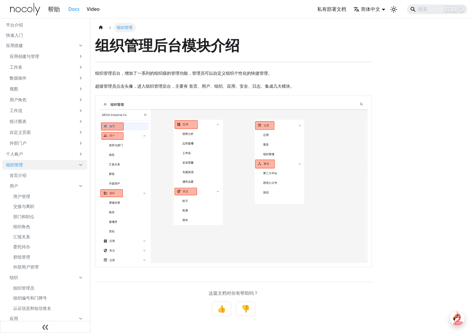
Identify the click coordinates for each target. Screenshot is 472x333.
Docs (73, 9)
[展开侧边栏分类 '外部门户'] (80, 143)
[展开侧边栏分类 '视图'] (80, 89)
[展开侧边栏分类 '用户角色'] (80, 100)
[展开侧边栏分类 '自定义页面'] (80, 132)
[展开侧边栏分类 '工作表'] (80, 67)
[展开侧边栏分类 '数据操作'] (80, 78)
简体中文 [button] (366, 9)
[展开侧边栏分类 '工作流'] (80, 110)
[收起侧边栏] (45, 327)
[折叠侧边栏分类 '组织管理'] (80, 165)
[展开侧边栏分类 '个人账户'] (80, 154)
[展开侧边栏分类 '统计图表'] (80, 121)
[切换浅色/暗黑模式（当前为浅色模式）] (394, 9)
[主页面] (101, 27)
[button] (44, 45)
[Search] (437, 9)
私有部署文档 (331, 9)
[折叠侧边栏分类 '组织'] (80, 277)
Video (93, 9)
